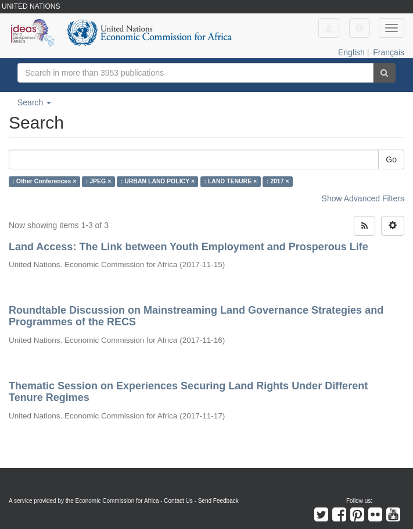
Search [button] (34, 102)
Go (391, 159)
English (351, 52)
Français (388, 52)
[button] (359, 28)
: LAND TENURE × (230, 181)
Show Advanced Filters (363, 198)
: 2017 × (278, 181)
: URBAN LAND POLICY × (158, 181)
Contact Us (178, 501)
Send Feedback (218, 501)
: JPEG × (98, 181)
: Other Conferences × (44, 181)
